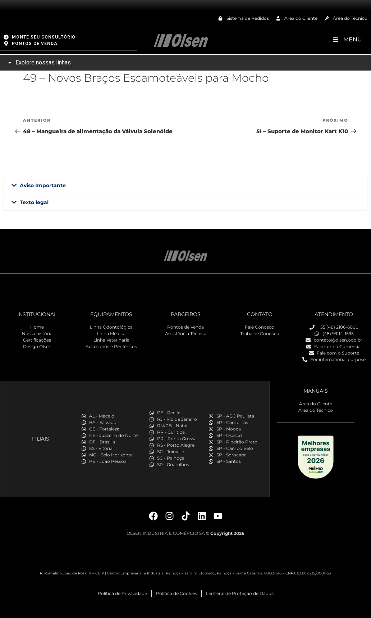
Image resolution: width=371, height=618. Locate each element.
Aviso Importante (43, 185)
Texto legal (34, 202)
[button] (185, 185)
